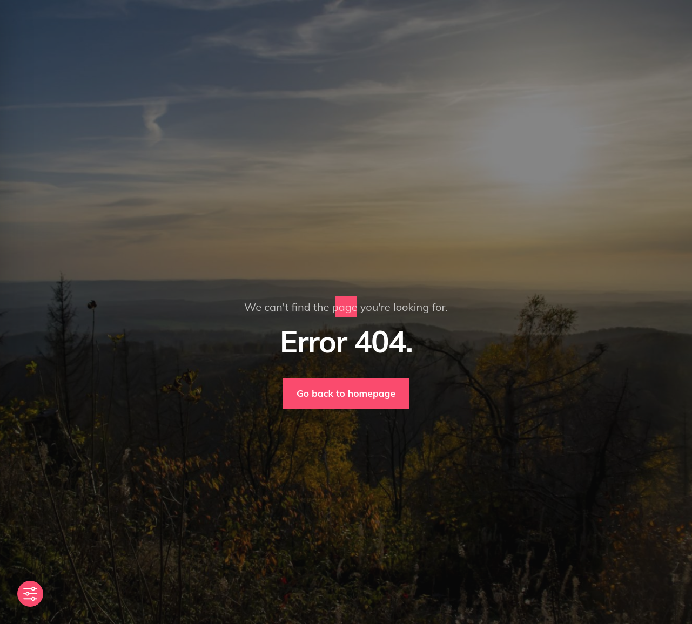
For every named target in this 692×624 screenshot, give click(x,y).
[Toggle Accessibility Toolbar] (30, 594)
